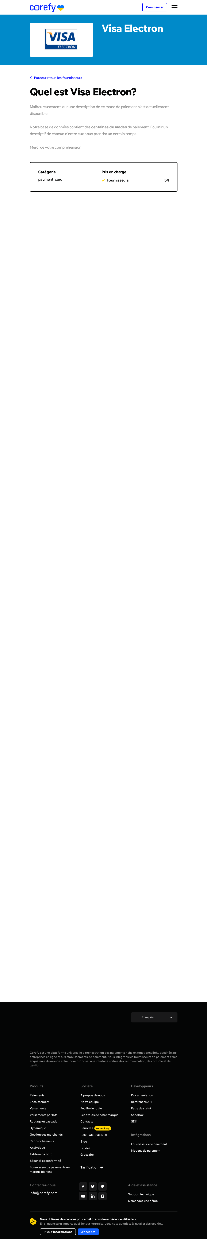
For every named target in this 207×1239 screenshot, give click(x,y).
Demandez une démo (143, 1201)
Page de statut (141, 1108)
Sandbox (137, 1115)
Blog (83, 1141)
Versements (38, 1108)
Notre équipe (89, 1102)
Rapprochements (42, 1141)
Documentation (142, 1095)
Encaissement (39, 1102)
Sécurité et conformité (45, 1161)
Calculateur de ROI (93, 1135)
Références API (141, 1102)
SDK (134, 1121)
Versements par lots (43, 1115)
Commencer (155, 7)
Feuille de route (91, 1108)
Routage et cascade (43, 1121)
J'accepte (88, 1232)
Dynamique (38, 1128)
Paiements (37, 1095)
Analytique (37, 1148)
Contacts (86, 1121)
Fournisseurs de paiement (149, 1144)
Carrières (95, 1128)
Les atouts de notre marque (99, 1115)
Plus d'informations (58, 1232)
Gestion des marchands (46, 1134)
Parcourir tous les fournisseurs (56, 78)
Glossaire (87, 1154)
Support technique (141, 1194)
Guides (85, 1148)
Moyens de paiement (145, 1150)
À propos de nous (92, 1095)
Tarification (89, 1167)
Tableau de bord (41, 1154)
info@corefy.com (43, 1193)
